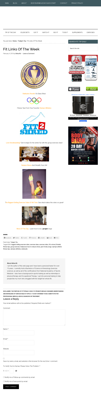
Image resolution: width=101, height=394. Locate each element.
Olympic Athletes (45, 108)
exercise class (34, 244)
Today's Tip (14, 242)
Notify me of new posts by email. (16, 381)
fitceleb (58, 244)
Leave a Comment (28, 53)
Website (6, 349)
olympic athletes (16, 249)
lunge (50, 247)
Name (5, 329)
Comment (6, 308)
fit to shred (52, 244)
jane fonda (44, 247)
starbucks (24, 249)
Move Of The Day (23, 229)
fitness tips (6, 247)
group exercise (15, 247)
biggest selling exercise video (20, 244)
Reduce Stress (26, 165)
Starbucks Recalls (29, 94)
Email (5, 339)
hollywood (23, 247)
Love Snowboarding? (13, 143)
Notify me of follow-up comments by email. (20, 377)
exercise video (43, 244)
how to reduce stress (33, 247)
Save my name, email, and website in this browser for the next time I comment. (30, 361)
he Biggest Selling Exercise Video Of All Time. (22, 202)
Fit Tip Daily (50, 16)
